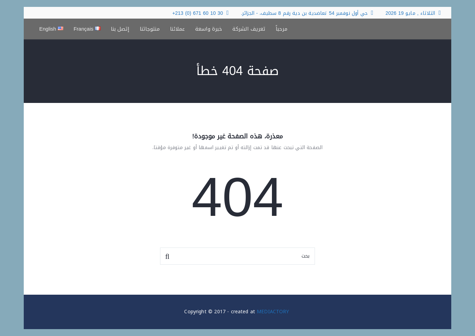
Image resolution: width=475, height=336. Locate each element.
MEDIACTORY (273, 311)
